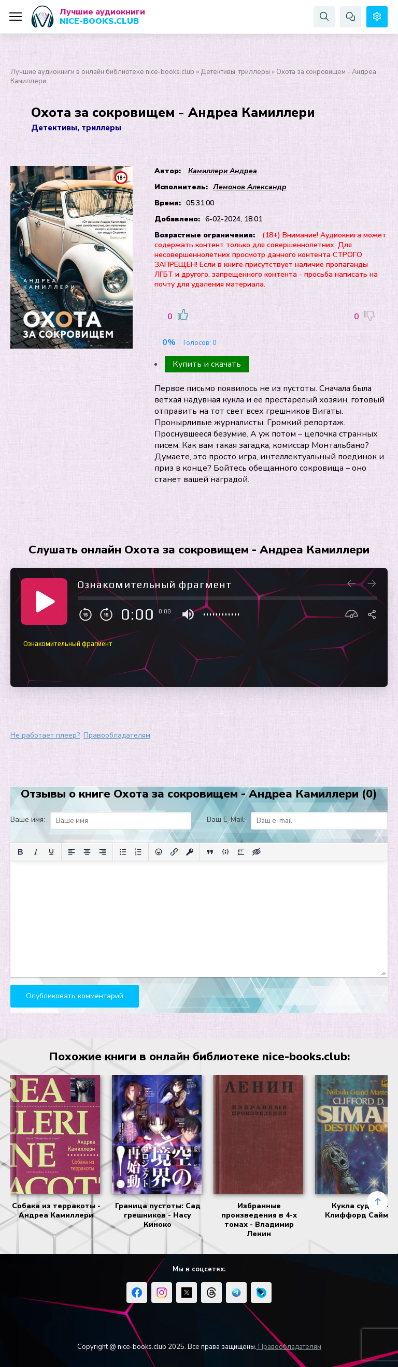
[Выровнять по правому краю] (102, 852)
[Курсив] (36, 852)
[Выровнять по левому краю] (71, 852)
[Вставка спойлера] (241, 852)
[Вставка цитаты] (210, 852)
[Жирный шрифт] (20, 852)
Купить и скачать (207, 364)
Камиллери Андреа (222, 171)
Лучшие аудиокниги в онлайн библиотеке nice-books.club (102, 72)
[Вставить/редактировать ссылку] (174, 852)
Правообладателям (116, 735)
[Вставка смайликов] (158, 852)
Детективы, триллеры (235, 72)
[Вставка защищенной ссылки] (189, 852)
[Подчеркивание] (51, 852)
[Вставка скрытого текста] (256, 852)
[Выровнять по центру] (87, 852)
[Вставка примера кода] (225, 852)
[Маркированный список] (123, 852)
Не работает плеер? (45, 735)
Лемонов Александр (250, 187)
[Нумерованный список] (138, 852)
